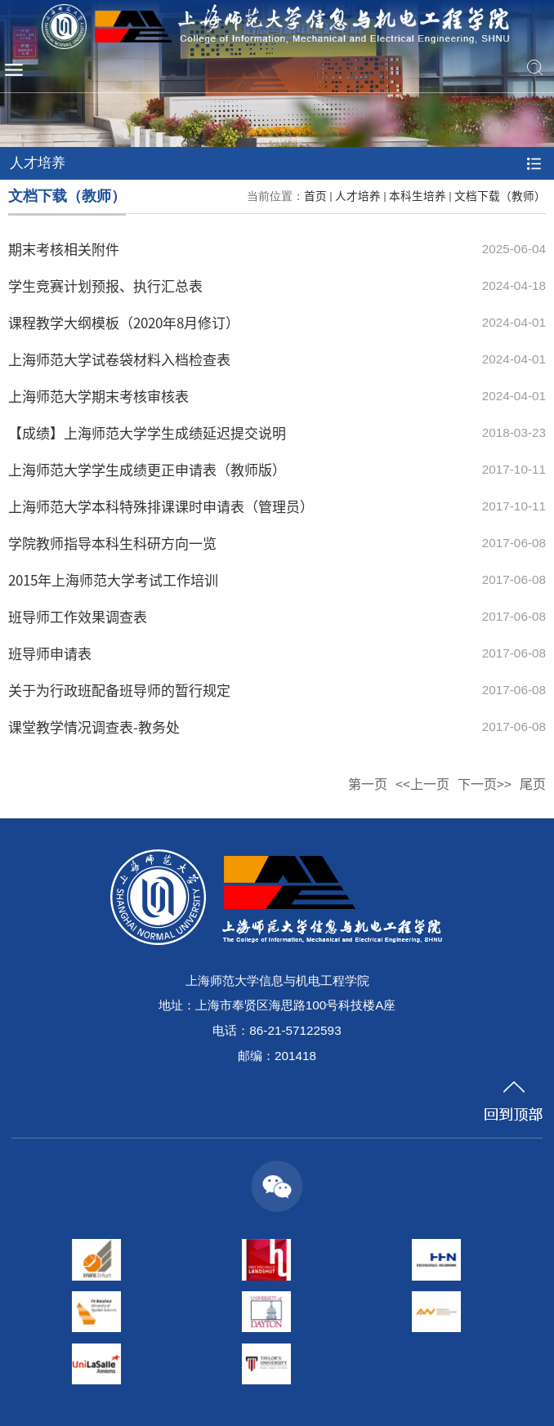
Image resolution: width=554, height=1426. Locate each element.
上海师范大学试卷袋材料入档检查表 (119, 359)
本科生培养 (417, 195)
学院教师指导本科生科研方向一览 (112, 543)
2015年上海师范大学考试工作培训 (113, 579)
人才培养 (358, 195)
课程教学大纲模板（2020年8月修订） (123, 322)
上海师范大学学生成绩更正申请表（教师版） (147, 469)
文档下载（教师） (500, 195)
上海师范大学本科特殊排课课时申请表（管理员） (161, 506)
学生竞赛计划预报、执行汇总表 (105, 285)
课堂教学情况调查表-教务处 (94, 726)
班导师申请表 (50, 653)
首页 (315, 195)
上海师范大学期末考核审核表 (98, 395)
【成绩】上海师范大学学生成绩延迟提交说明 (147, 432)
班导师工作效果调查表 (77, 616)
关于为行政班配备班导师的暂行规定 (119, 690)
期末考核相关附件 (63, 248)
